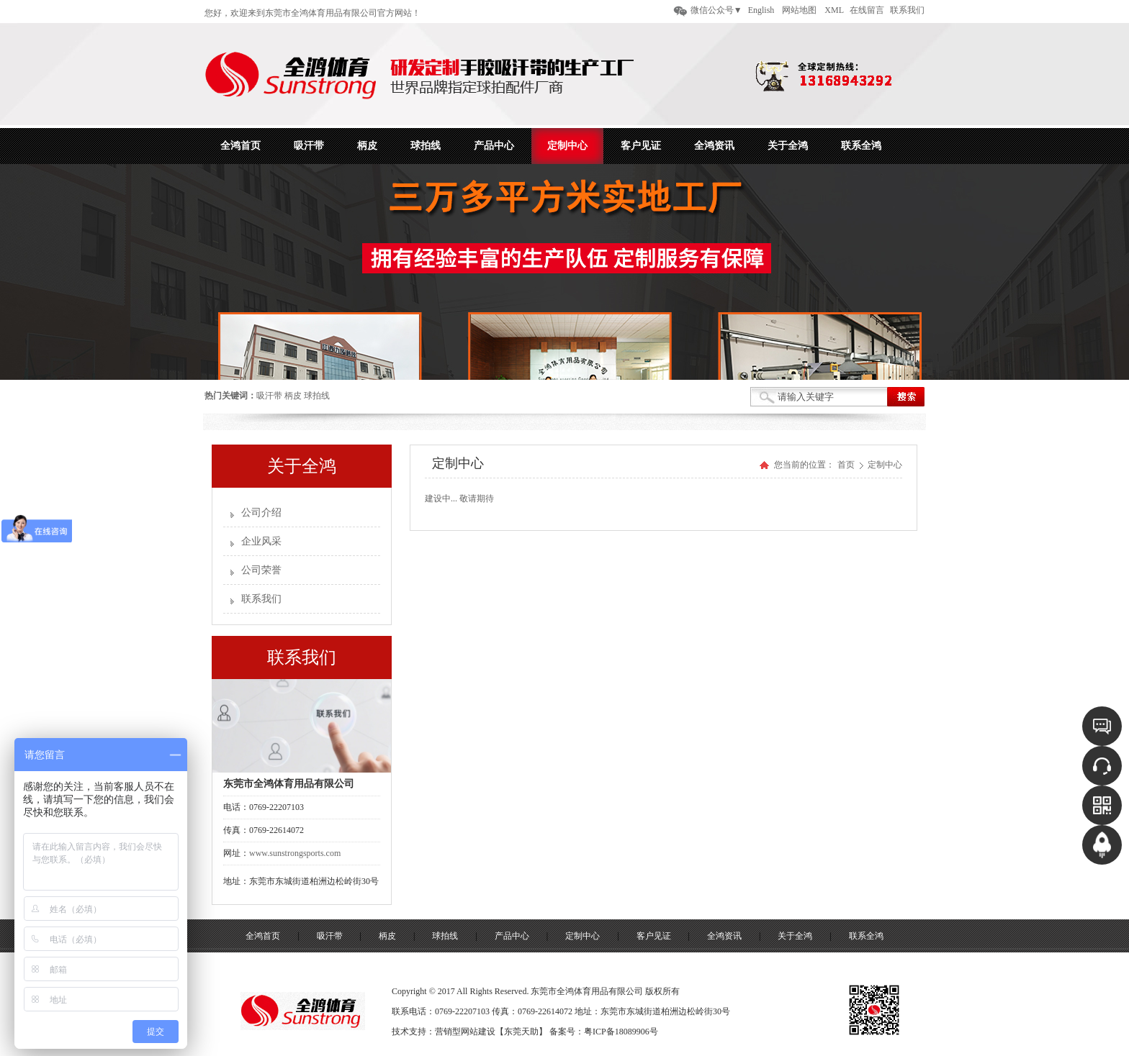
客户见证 (654, 936)
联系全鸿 (866, 936)
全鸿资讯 (724, 936)
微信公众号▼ (716, 10)
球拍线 (317, 396)
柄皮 (293, 396)
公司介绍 (261, 512)
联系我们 (907, 10)
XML (834, 10)
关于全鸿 (795, 936)
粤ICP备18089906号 (621, 1032)
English (761, 10)
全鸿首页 (263, 936)
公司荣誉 (261, 570)
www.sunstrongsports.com (295, 853)
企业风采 (261, 541)
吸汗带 (269, 396)
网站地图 (799, 10)
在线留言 (867, 10)
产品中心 (512, 936)
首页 (846, 465)
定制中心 (885, 465)
